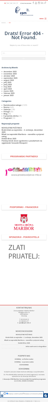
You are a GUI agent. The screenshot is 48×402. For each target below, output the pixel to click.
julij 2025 (7, 82)
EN (8, 3)
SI (5, 3)
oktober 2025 (9, 76)
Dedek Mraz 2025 (9, 139)
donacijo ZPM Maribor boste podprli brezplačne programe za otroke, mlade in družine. (25, 380)
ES (14, 3)
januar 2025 (9, 95)
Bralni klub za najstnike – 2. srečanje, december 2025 (22, 131)
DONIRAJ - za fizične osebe (24, 359)
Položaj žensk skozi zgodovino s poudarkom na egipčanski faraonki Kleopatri (22, 142)
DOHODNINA (24, 365)
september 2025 (10, 78)
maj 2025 (7, 87)
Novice (6, 107)
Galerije (7, 109)
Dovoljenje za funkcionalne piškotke (33, 394)
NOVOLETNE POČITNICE (12, 128)
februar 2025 (9, 93)
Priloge (7, 111)
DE (11, 3)
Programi (8, 118)
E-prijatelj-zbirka (11, 116)
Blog (5, 114)
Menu (41, 19)
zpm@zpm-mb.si (25, 323)
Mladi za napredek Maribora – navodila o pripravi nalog (23, 135)
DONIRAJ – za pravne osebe (24, 362)
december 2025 (10, 71)
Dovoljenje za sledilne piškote (15, 394)
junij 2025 (8, 84)
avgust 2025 (9, 80)
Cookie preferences (46, 395)
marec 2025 (8, 91)
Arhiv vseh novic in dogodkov (36, 346)
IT (17, 3)
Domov (4, 22)
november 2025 (10, 74)
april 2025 (8, 89)
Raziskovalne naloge (12, 105)
